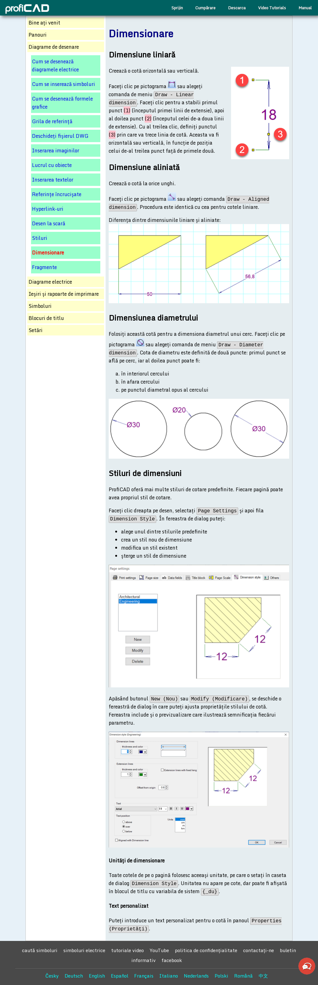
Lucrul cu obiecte (52, 165)
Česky (52, 975)
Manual (305, 7)
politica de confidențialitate (206, 950)
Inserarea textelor (52, 180)
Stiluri (39, 238)
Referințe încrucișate (56, 194)
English (97, 975)
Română (243, 975)
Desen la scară (48, 223)
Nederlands (196, 975)
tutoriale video (127, 950)
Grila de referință (52, 121)
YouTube (159, 950)
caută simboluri (39, 950)
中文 (263, 975)
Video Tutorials (272, 7)
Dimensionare (48, 253)
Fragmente (44, 267)
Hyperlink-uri (47, 209)
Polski (221, 975)
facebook (171, 960)
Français (143, 975)
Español (119, 975)
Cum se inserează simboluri (63, 84)
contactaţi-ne (258, 950)
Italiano (168, 975)
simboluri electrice (84, 950)
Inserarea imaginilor (55, 150)
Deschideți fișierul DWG (60, 136)
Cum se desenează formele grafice (62, 103)
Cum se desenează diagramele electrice (55, 65)
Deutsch (74, 975)
